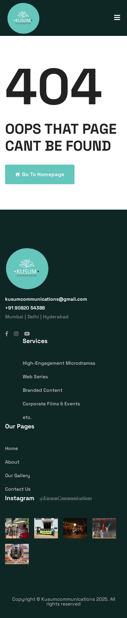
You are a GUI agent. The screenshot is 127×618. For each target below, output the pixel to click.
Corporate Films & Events (51, 404)
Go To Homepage (39, 174)
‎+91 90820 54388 (25, 308)
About (12, 462)
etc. (27, 417)
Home (11, 448)
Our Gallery (17, 475)
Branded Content (42, 390)
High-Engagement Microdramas (59, 363)
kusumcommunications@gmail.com (46, 299)
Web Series (35, 377)
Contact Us (17, 489)
